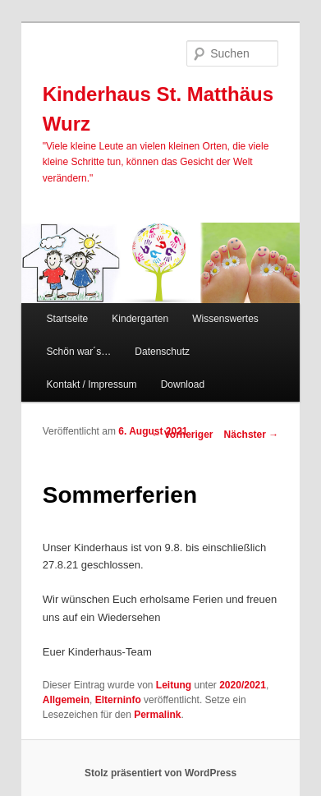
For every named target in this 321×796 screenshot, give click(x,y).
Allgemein (66, 700)
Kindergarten (140, 318)
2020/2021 (242, 685)
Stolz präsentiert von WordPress (160, 773)
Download (182, 384)
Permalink (157, 714)
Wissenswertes (225, 318)
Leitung (173, 685)
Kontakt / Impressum (92, 384)
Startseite (68, 318)
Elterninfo (118, 700)
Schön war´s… (79, 351)
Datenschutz (162, 351)
